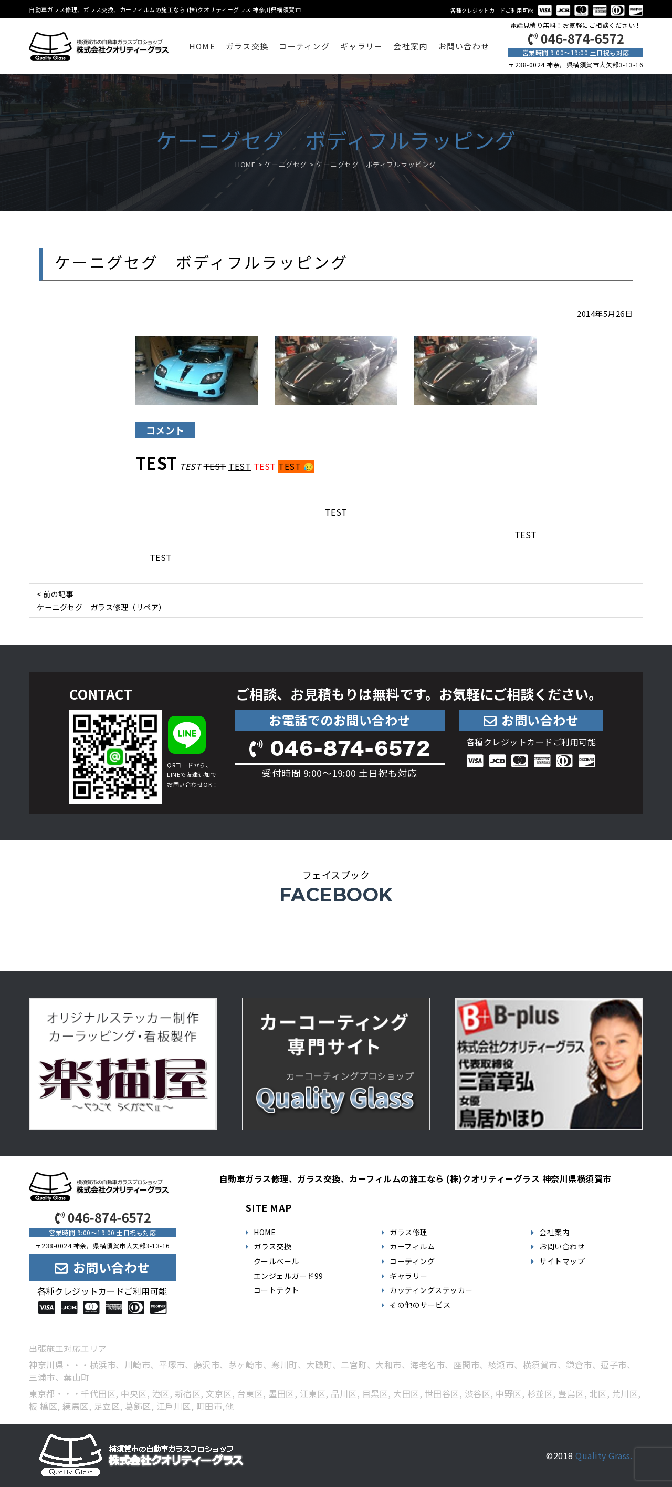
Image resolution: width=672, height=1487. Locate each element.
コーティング (304, 46)
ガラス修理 (409, 1232)
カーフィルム (412, 1246)
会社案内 (410, 46)
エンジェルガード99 (288, 1275)
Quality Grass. (604, 1455)
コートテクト (276, 1290)
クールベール (276, 1261)
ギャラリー (361, 46)
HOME (202, 46)
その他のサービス (420, 1304)
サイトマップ (562, 1261)
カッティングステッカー (431, 1290)
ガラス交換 (247, 46)
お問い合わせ (464, 46)
